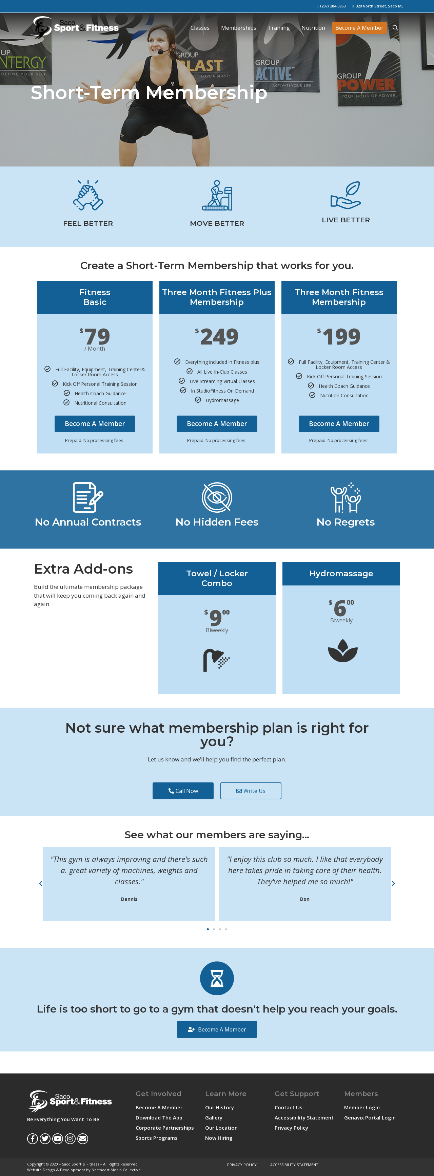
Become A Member (359, 27)
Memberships (238, 27)
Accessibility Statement (304, 1117)
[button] (40, 883)
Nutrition (313, 27)
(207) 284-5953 (333, 5)
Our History (219, 1107)
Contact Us (288, 1107)
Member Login (362, 1107)
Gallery (213, 1117)
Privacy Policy (291, 1127)
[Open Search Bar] (395, 28)
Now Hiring (219, 1137)
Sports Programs (157, 1137)
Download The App (159, 1117)
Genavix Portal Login (370, 1117)
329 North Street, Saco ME (379, 5)
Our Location (221, 1127)
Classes (200, 27)
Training (279, 27)
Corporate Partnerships (165, 1127)
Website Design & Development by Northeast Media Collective (84, 1169)
